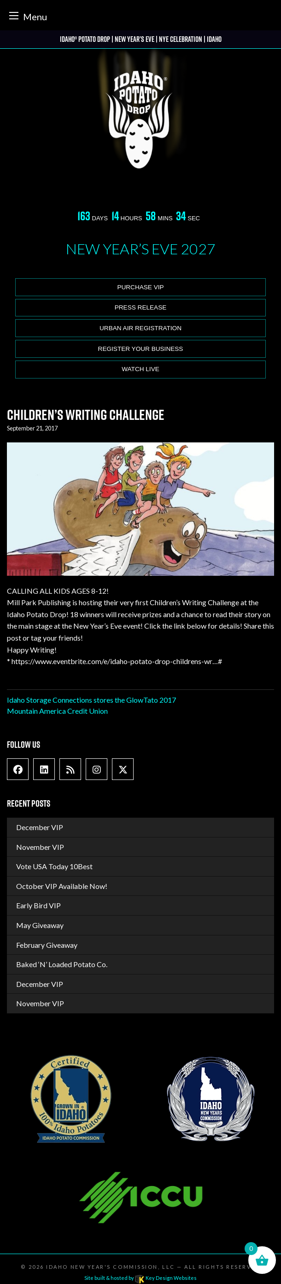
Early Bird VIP (38, 905)
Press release (141, 307)
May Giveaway (40, 925)
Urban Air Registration (140, 328)
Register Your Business (140, 348)
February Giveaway (46, 944)
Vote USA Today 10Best (54, 866)
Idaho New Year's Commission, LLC (110, 1267)
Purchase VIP (140, 287)
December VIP (39, 827)
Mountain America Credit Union (57, 710)
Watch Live (140, 369)
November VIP (40, 847)
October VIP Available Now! (61, 886)
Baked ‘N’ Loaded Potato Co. (61, 964)
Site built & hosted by (140, 1278)
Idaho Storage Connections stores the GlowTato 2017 (91, 699)
